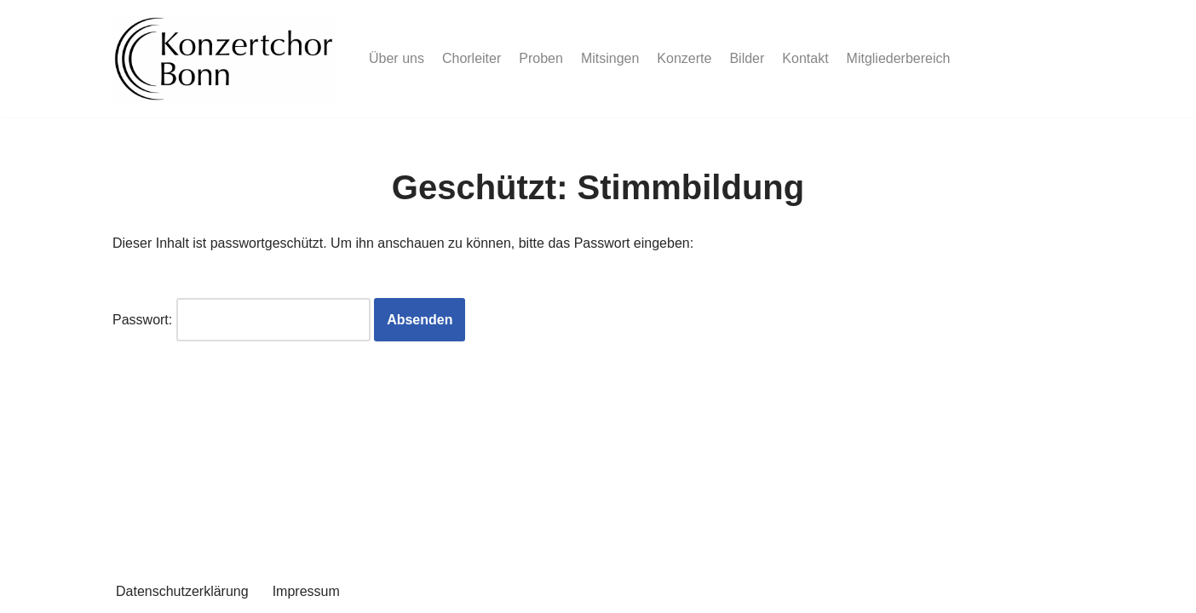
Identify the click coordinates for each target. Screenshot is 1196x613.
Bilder (746, 58)
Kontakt (805, 58)
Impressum (306, 591)
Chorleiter (471, 58)
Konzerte (684, 58)
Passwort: (241, 319)
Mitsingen (610, 58)
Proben (541, 58)
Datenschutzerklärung (182, 591)
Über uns (396, 58)
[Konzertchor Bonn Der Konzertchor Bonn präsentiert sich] (223, 58)
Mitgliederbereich (899, 58)
